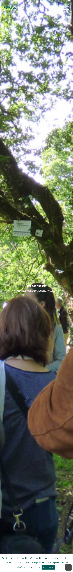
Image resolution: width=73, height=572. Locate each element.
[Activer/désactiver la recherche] (57, 8)
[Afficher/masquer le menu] (66, 8)
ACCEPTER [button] (48, 567)
